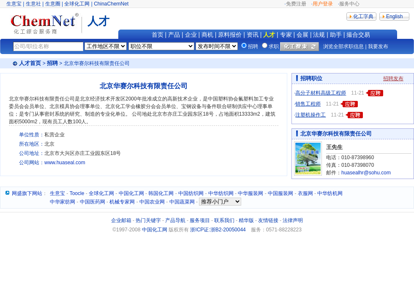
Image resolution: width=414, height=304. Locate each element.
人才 (269, 34)
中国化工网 (131, 193)
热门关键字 (148, 220)
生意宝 (14, 4)
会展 (302, 34)
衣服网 (305, 193)
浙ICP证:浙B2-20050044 (217, 230)
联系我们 (224, 220)
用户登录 (323, 4)
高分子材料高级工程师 (320, 93)
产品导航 (175, 220)
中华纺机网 (330, 193)
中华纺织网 (221, 193)
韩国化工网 (161, 193)
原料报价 (230, 34)
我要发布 (378, 46)
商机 (207, 34)
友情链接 (268, 220)
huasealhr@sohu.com (366, 173)
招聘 (52, 63)
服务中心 (349, 4)
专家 (286, 34)
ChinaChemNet (111, 4)
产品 (174, 34)
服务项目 (200, 220)
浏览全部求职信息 (343, 46)
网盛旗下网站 (27, 193)
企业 (191, 34)
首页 (157, 34)
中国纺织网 (191, 193)
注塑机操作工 (310, 115)
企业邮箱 (121, 220)
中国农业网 (152, 202)
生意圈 (52, 4)
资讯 (253, 34)
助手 (336, 34)
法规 (319, 34)
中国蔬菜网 (182, 202)
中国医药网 (92, 202)
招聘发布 (393, 78)
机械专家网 (122, 202)
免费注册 (296, 4)
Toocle (77, 193)
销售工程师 (308, 104)
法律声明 (293, 220)
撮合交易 (358, 34)
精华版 (246, 220)
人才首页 (30, 63)
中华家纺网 (62, 202)
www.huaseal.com (64, 163)
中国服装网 (280, 193)
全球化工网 (77, 4)
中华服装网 (250, 193)
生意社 (33, 4)
